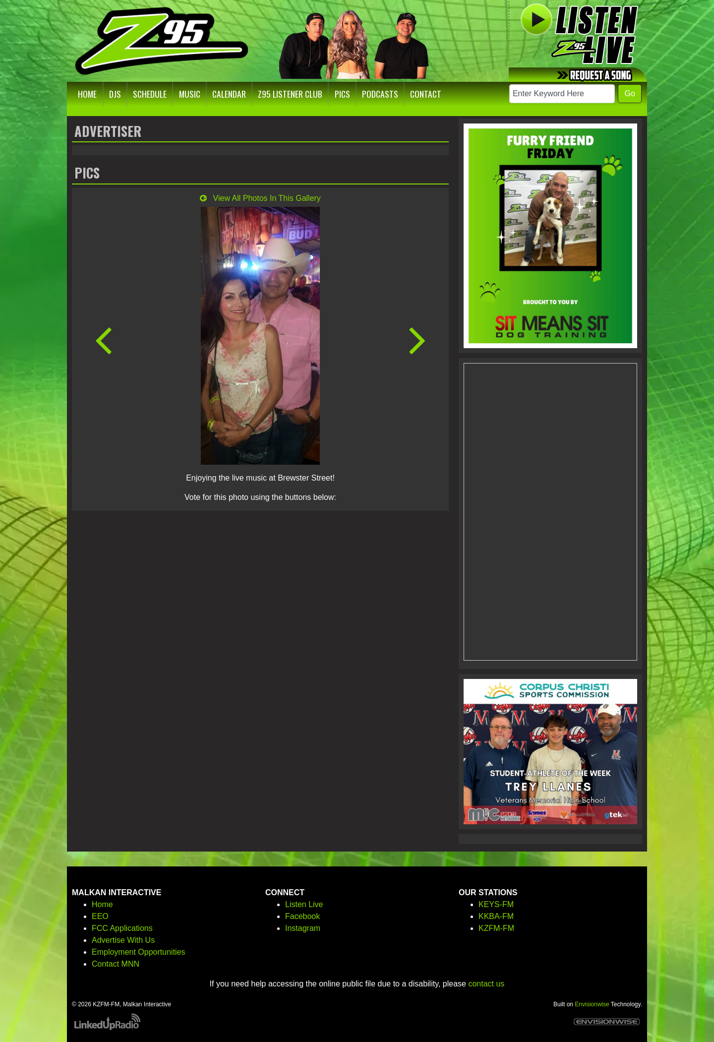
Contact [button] (425, 93)
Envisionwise (592, 1004)
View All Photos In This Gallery (260, 198)
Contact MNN (115, 964)
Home (102, 904)
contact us (486, 984)
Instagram (302, 928)
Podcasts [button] (380, 93)
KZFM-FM (496, 928)
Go (629, 93)
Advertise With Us (123, 940)
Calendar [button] (229, 93)
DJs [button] (115, 93)
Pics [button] (342, 93)
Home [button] (87, 93)
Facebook (302, 916)
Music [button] (189, 93)
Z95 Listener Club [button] (290, 93)
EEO (100, 916)
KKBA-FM (496, 916)
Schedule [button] (150, 93)
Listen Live (304, 904)
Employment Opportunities (138, 952)
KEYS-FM (496, 904)
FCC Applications (122, 928)
